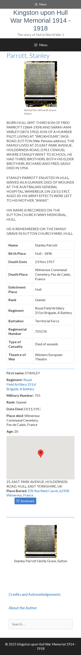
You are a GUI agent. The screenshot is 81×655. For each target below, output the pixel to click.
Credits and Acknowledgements (35, 594)
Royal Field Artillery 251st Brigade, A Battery (21, 384)
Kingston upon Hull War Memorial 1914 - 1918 (40, 20)
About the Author (23, 608)
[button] (40, 454)
